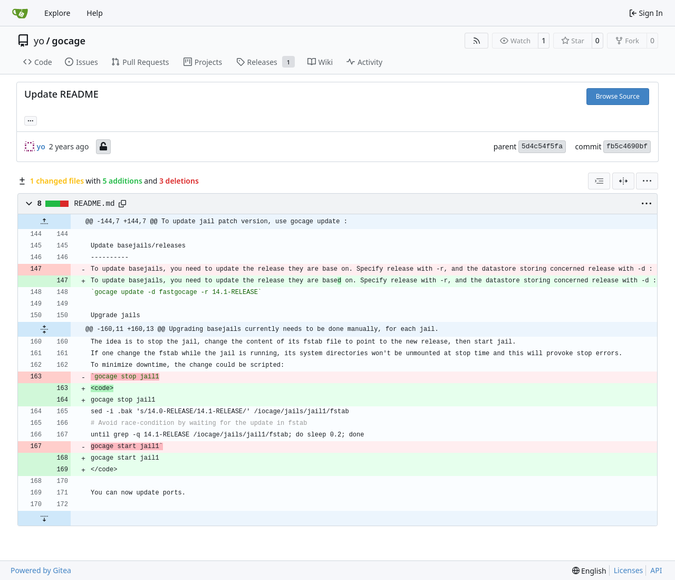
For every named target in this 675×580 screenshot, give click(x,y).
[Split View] (623, 181)
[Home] (20, 13)
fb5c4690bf (627, 146)
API (656, 570)
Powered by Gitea (41, 570)
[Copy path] (122, 203)
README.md (94, 203)
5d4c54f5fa (542, 146)
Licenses (628, 570)
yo (39, 40)
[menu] (647, 181)
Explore (57, 13)
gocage (68, 40)
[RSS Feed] (477, 41)
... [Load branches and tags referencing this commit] (30, 119)
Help (94, 13)
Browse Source (618, 96)
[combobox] (599, 181)
